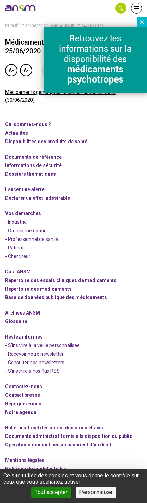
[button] (120, 8)
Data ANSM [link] (18, 271)
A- (26, 70)
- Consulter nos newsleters (34, 362)
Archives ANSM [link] (22, 313)
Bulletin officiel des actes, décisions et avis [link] (54, 427)
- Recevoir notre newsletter (34, 354)
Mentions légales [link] (25, 460)
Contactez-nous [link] (23, 386)
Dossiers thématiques (30, 174)
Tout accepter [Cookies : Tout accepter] (51, 492)
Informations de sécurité (33, 165)
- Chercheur (17, 256)
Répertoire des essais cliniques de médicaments (61, 280)
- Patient (14, 247)
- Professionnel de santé (31, 239)
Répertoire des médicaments (38, 289)
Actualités (16, 133)
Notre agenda (20, 412)
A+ (11, 70)
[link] (20, 8)
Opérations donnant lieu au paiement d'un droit (58, 444)
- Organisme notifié (26, 230)
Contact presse (22, 395)
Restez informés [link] (24, 337)
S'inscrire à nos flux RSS (34, 371)
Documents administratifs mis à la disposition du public (68, 436)
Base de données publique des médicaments (56, 297)
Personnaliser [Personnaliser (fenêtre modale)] (96, 492)
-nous (23, 403)
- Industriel (16, 222)
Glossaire (16, 321)
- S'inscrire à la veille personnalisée (42, 345)
